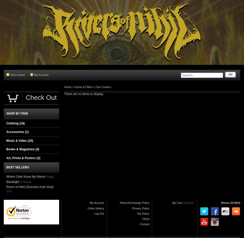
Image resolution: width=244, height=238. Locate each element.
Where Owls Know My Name (25, 176)
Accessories (17, 132)
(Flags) (50, 176)
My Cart (177, 202)
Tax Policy (143, 213)
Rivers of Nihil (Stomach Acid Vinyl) (30, 187)
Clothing (15, 123)
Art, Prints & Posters (23, 158)
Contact (144, 224)
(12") (9, 191)
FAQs (145, 218)
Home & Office (84, 86)
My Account (39, 74)
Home (67, 86)
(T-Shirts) (25, 181)
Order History (96, 208)
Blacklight (12, 182)
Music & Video (19, 140)
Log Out (99, 213)
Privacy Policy (140, 208)
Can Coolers (103, 86)
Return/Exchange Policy (134, 202)
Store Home (15, 74)
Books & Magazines (22, 149)
